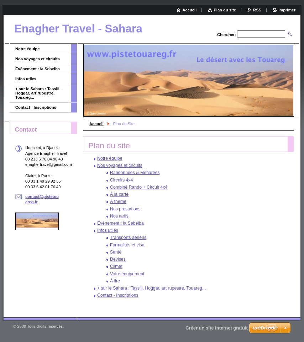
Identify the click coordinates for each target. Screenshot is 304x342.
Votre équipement (127, 273)
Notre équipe (109, 158)
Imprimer (286, 10)
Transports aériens (128, 237)
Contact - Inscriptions (117, 295)
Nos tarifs (119, 216)
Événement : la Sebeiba (120, 223)
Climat (116, 266)
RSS (257, 10)
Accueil (96, 124)
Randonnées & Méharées (135, 172)
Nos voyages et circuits (119, 165)
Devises (118, 259)
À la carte (119, 194)
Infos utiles (107, 230)
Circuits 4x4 (121, 180)
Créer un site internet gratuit (216, 328)
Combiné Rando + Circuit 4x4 (138, 187)
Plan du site (225, 10)
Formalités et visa (127, 245)
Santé (115, 252)
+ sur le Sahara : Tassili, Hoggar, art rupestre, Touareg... (151, 288)
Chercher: (226, 34)
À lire (115, 281)
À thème (118, 201)
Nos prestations (125, 208)
